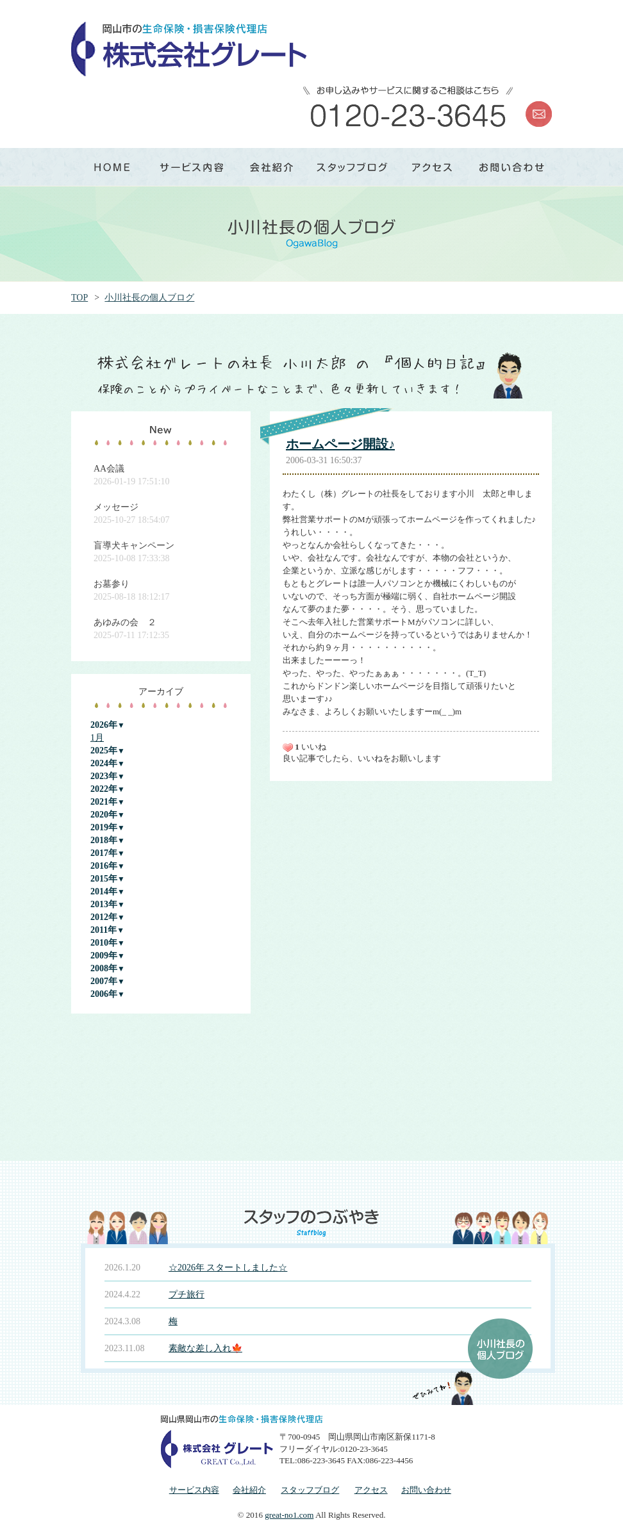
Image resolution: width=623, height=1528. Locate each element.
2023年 (103, 776)
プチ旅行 (186, 1294)
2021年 (103, 802)
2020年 (103, 814)
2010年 (103, 943)
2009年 (103, 955)
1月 (97, 738)
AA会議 (109, 468)
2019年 (103, 827)
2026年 (103, 725)
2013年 (103, 904)
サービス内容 (194, 1490)
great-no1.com (289, 1515)
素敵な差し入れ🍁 (205, 1348)
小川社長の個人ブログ (149, 297)
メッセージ (116, 507)
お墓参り (111, 584)
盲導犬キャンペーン (134, 545)
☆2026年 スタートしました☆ (228, 1267)
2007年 (103, 981)
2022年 (103, 789)
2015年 (103, 878)
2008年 (103, 968)
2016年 (103, 866)
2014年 (103, 891)
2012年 (103, 917)
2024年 (103, 763)
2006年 (103, 994)
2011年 (103, 930)
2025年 (103, 750)
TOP (79, 297)
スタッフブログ (310, 1490)
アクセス (371, 1490)
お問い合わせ (426, 1490)
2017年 (103, 853)
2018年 (103, 840)
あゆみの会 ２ (125, 622)
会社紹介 (249, 1490)
